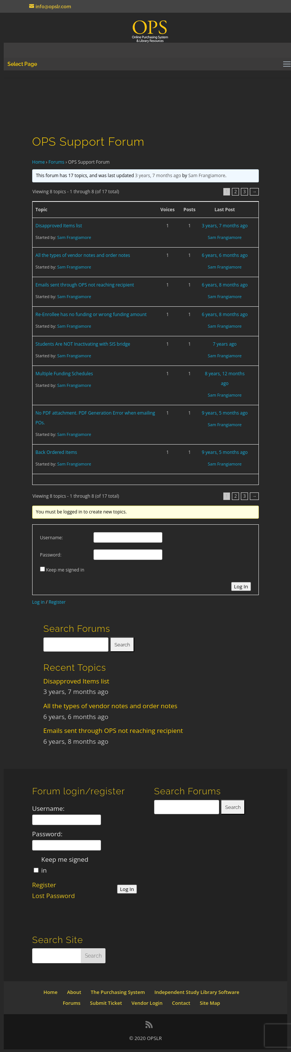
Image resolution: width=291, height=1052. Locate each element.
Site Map (210, 1003)
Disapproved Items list (59, 225)
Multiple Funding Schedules (64, 373)
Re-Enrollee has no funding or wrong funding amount (91, 314)
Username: (51, 537)
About (74, 992)
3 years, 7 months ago (158, 175)
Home (38, 162)
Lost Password (53, 895)
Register (57, 602)
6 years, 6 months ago (225, 255)
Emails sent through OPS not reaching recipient (85, 285)
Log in (38, 602)
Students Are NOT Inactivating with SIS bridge (83, 344)
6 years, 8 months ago (225, 285)
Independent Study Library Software (196, 992)
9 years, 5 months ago (225, 413)
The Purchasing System (118, 992)
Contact (181, 1003)
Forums (57, 162)
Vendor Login (146, 1003)
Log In (241, 586)
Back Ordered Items (56, 452)
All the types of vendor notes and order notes (83, 255)
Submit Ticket (106, 1003)
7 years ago (225, 344)
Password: (50, 555)
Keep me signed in (65, 570)
